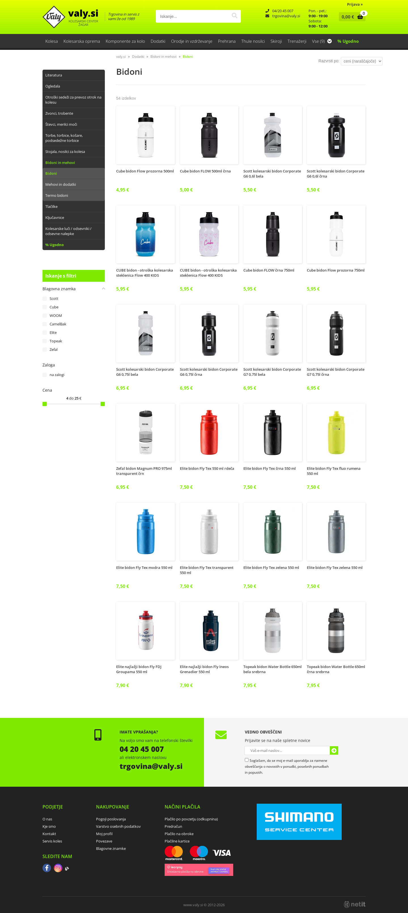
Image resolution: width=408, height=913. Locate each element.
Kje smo (49, 826)
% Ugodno (348, 41)
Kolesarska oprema (81, 41)
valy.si (121, 56)
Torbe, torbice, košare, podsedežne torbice (64, 138)
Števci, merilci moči (61, 124)
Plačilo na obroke (179, 833)
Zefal (54, 349)
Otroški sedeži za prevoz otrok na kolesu (73, 100)
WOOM (56, 315)
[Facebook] (46, 868)
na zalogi (57, 374)
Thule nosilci (253, 41)
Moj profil (104, 833)
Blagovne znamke (111, 848)
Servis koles (52, 841)
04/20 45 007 (282, 10)
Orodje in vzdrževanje (191, 41)
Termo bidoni (56, 195)
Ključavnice (54, 217)
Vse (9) (322, 41)
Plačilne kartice (177, 841)
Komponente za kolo (125, 41)
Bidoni (51, 173)
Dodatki (158, 41)
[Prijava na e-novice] (334, 750)
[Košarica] (351, 16)
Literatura (53, 75)
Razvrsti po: (328, 61)
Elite (53, 332)
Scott (54, 298)
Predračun (173, 826)
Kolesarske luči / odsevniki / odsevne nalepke (68, 231)
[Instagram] (58, 868)
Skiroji (276, 41)
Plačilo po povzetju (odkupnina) (191, 819)
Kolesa (51, 41)
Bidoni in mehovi (60, 162)
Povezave (104, 841)
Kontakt (49, 833)
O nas (47, 819)
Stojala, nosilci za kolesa (65, 151)
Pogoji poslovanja (111, 819)
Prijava (355, 4)
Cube (54, 307)
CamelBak (58, 324)
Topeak (56, 341)
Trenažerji (297, 41)
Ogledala (52, 86)
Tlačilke (51, 206)
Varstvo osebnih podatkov (118, 826)
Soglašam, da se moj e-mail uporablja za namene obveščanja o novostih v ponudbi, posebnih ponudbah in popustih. (287, 766)
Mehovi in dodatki (60, 184)
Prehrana (226, 41)
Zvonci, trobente (59, 113)
